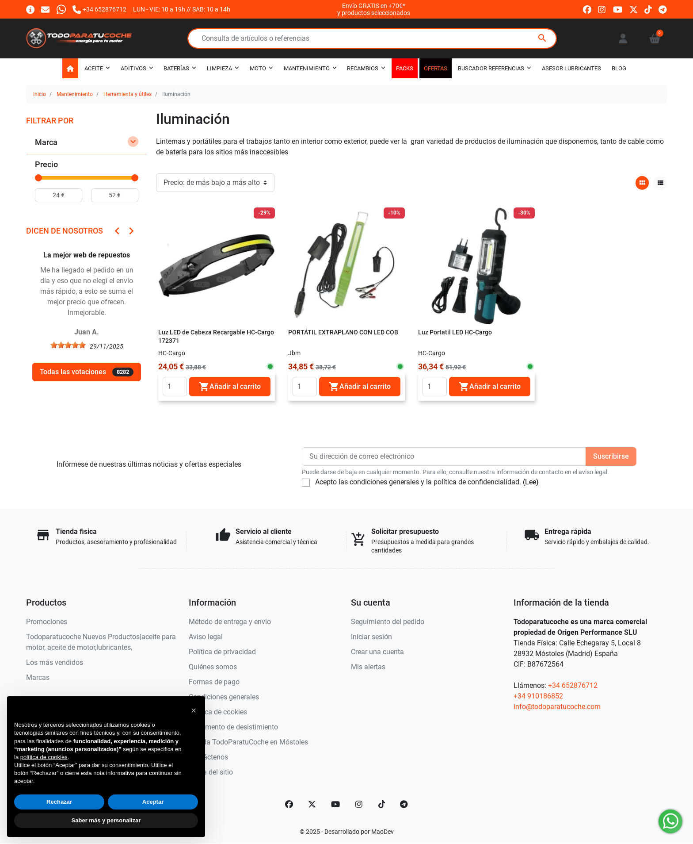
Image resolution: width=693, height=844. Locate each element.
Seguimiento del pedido (387, 622)
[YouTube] (335, 804)
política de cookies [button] (44, 757)
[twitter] (633, 9)
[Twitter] (312, 804)
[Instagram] (359, 804)
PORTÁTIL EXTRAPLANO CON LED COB (343, 332)
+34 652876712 (573, 685)
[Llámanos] (99, 9)
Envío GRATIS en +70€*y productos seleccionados (373, 9)
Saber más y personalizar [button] (106, 820)
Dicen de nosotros (64, 230)
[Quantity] (175, 386)
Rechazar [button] (59, 801)
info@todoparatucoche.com (557, 706)
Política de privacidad (222, 652)
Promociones (46, 622)
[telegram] (663, 9)
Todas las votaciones (86, 372)
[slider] (38, 177)
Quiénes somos (213, 667)
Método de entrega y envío (230, 622)
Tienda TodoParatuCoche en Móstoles (248, 742)
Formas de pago (214, 682)
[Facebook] (289, 804)
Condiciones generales (224, 697)
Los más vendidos (54, 662)
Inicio (39, 94)
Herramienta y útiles (127, 94)
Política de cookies (218, 712)
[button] (655, 38)
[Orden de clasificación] (215, 182)
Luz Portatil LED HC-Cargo (455, 332)
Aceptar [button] (153, 801)
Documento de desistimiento (233, 727)
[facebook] (587, 9)
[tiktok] (648, 9)
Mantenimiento (75, 94)
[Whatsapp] (61, 9)
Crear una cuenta (377, 652)
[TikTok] (381, 804)
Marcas (38, 677)
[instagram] (602, 9)
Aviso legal (206, 637)
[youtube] (618, 9)
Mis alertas (368, 667)
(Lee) (531, 482)
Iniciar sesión (371, 637)
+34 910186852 (538, 696)
